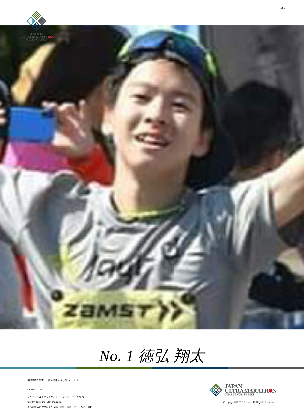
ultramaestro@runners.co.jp (44, 401)
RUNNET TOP (35, 380)
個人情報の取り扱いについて (63, 380)
